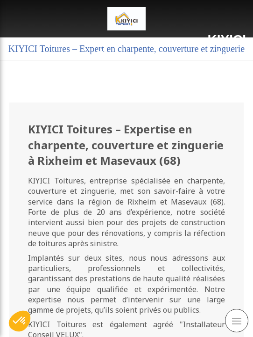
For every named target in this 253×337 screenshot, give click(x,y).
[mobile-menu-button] (236, 320)
